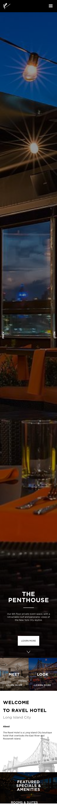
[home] (6, 6)
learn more (28, 641)
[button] (51, 6)
